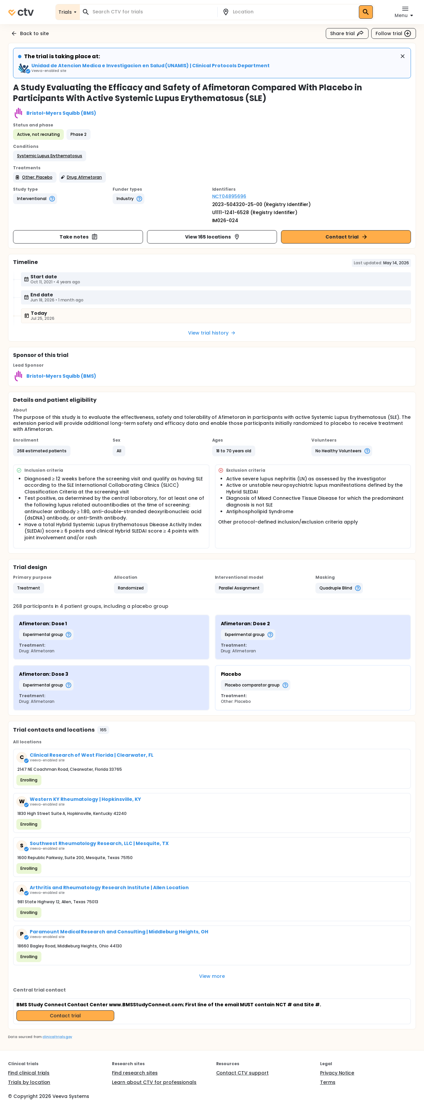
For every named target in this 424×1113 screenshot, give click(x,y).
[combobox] (153, 12)
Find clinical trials (28, 1073)
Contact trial (346, 237)
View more (212, 976)
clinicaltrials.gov (57, 1036)
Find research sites (134, 1073)
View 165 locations (212, 237)
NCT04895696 (229, 196)
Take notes (78, 237)
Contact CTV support (242, 1073)
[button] (49, 156)
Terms (327, 1082)
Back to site (30, 33)
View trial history (212, 333)
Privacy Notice (337, 1073)
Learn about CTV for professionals (154, 1082)
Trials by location (29, 1082)
